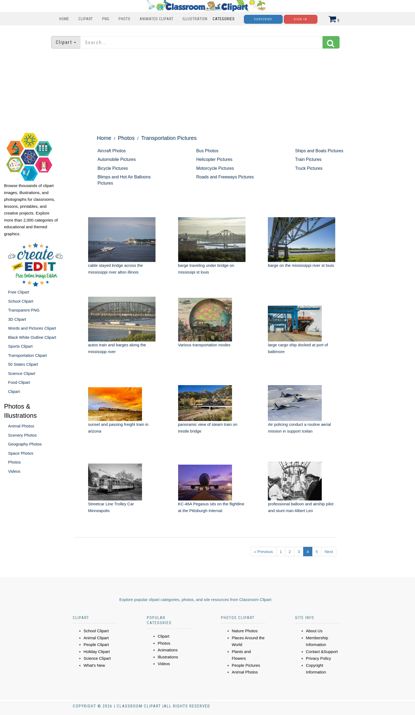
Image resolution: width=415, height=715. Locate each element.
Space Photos (20, 453)
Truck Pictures (309, 168)
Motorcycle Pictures (215, 168)
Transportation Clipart (27, 355)
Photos (14, 462)
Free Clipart (18, 292)
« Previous (263, 551)
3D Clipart (17, 319)
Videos (14, 471)
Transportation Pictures (169, 138)
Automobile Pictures (117, 159)
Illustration (195, 19)
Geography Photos (25, 444)
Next (328, 551)
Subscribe (263, 19)
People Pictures (246, 665)
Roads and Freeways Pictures (225, 177)
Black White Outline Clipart (32, 337)
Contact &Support (322, 651)
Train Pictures (308, 159)
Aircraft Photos (112, 150)
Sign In (300, 19)
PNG (105, 19)
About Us (314, 630)
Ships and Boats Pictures (319, 150)
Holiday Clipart (97, 651)
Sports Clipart (20, 346)
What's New (94, 665)
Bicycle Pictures (113, 168)
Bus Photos (207, 150)
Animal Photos (21, 426)
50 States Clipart (23, 364)
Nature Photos (245, 630)
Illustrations (168, 657)
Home (64, 19)
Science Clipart (21, 373)
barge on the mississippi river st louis (301, 265)
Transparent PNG (24, 310)
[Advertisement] (207, 90)
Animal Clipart (96, 637)
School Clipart (20, 301)
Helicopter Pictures (214, 159)
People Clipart (96, 644)
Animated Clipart (157, 19)
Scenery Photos (22, 435)
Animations (168, 650)
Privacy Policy (318, 658)
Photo (124, 19)
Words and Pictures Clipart (32, 328)
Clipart (85, 19)
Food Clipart (19, 382)
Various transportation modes (204, 345)
